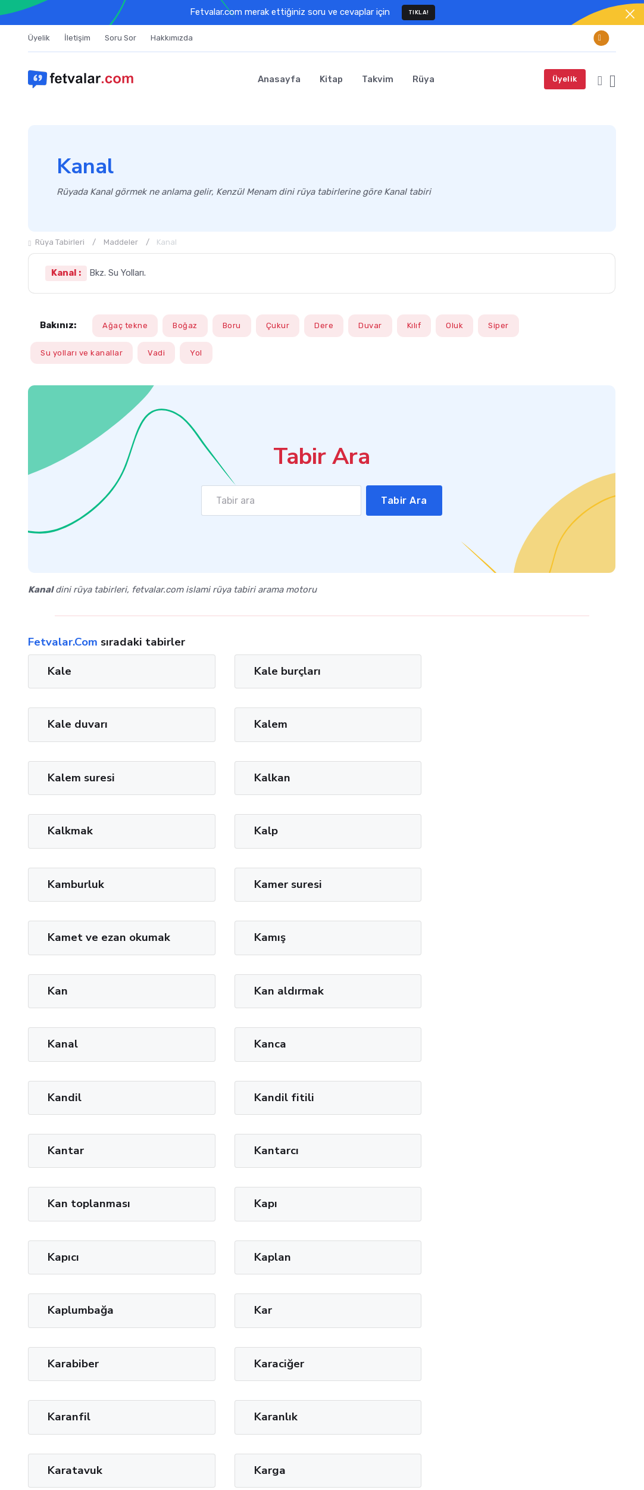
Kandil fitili (229, 898)
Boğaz (185, 325)
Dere (323, 325)
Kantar (369, 898)
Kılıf (414, 325)
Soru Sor (120, 37)
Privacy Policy (590, 1314)
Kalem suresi (81, 724)
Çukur (278, 325)
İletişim (77, 37)
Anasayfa (279, 79)
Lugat (99, 1386)
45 (408, 1192)
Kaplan (521, 951)
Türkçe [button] (463, 1461)
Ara (597, 1291)
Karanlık (221, 1057)
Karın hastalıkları (244, 1111)
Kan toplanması (89, 951)
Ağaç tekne (125, 325)
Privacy (555, 1461)
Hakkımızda (172, 37)
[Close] (630, 14)
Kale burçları (232, 671)
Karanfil (69, 1057)
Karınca (370, 1111)
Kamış (518, 777)
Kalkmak (373, 724)
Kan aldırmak (234, 844)
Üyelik (39, 37)
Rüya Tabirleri (56, 242)
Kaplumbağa (81, 1004)
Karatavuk (378, 1057)
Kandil (65, 898)
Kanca (519, 844)
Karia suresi (533, 1111)
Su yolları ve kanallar (81, 352)
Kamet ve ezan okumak (390, 784)
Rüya (423, 79)
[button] (599, 79)
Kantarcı (525, 898)
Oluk (454, 325)
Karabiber (376, 1004)
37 (372, 1192)
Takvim (377, 79)
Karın (61, 1111)
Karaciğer (528, 1004)
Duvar (370, 325)
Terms (513, 1461)
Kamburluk (76, 777)
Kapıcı (367, 951)
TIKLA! (418, 12)
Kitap (331, 79)
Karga (518, 1057)
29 (336, 1192)
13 (265, 1192)
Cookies (600, 1461)
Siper (498, 325)
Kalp (515, 724)
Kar (208, 1004)
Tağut (67, 1386)
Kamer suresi (233, 777)
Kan (58, 844)
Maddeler (121, 242)
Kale (59, 671)
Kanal (366, 844)
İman (38, 1386)
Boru (232, 325)
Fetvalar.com (86, 1461)
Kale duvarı (381, 671)
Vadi (156, 352)
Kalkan (217, 724)
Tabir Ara (405, 500)
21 (300, 1192)
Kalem (519, 671)
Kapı (211, 951)
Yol (196, 352)
